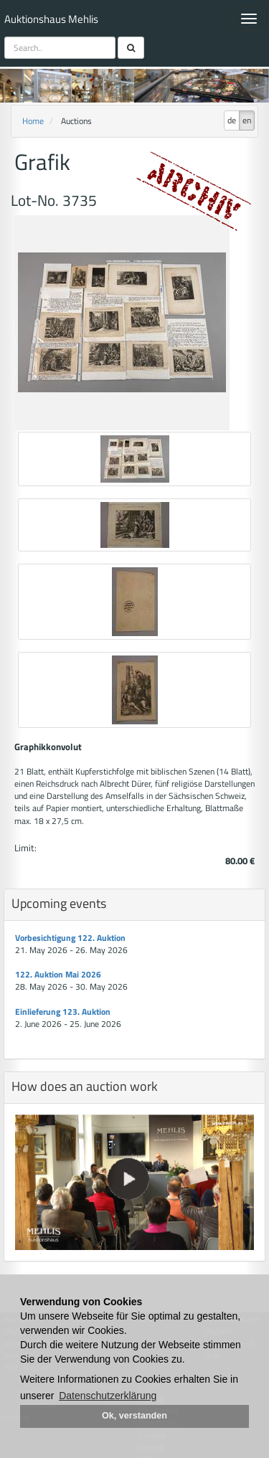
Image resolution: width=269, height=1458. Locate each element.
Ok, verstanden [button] (134, 1416)
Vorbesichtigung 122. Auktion (70, 938)
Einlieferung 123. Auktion (62, 1011)
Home (33, 121)
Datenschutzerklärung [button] (107, 1395)
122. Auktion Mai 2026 (58, 974)
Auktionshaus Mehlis (51, 19)
